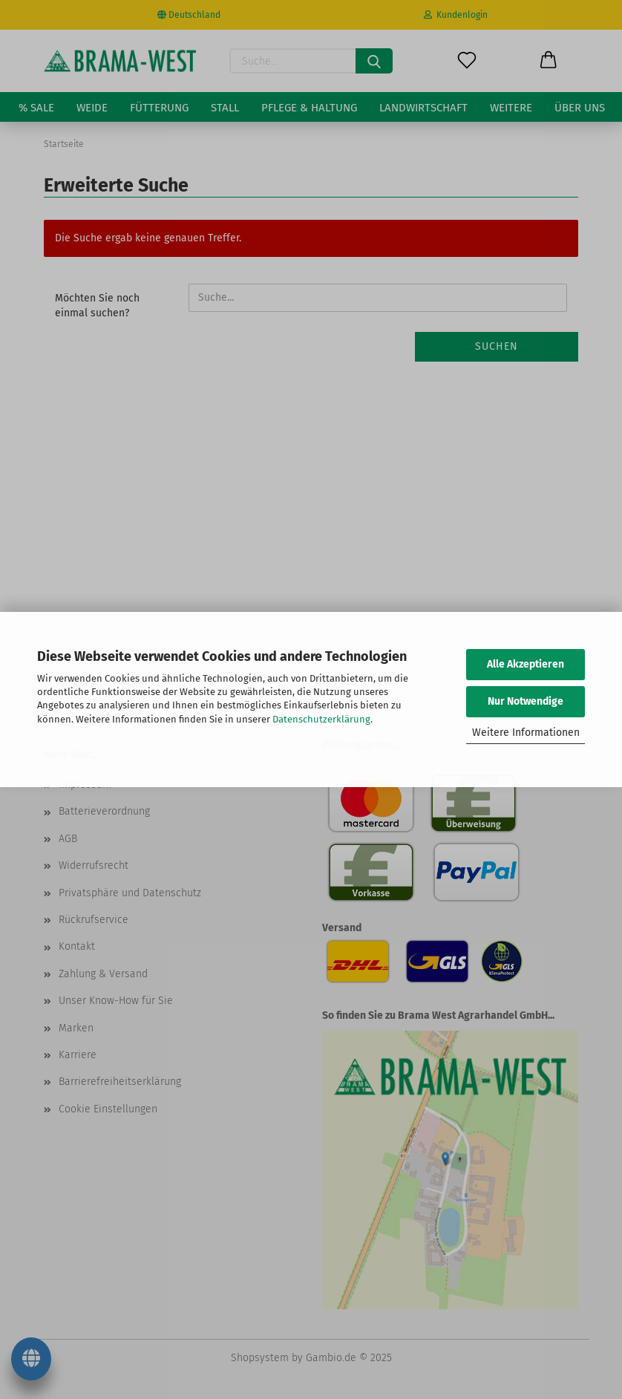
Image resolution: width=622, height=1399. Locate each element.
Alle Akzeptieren (525, 664)
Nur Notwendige (525, 701)
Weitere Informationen (526, 732)
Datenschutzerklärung (321, 719)
